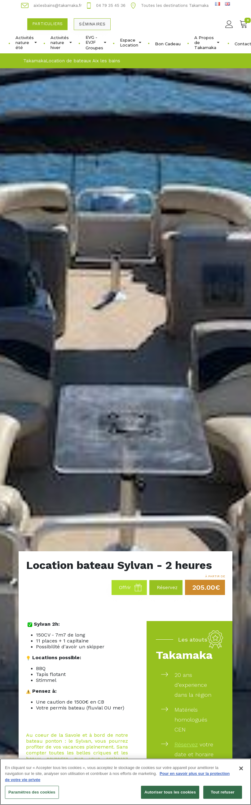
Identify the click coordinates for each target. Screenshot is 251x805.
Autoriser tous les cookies (170, 794)
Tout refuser (222, 794)
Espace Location (130, 42)
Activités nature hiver (61, 42)
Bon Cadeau (168, 43)
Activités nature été (26, 42)
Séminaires (92, 24)
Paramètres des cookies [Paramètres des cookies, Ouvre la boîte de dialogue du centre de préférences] (31, 794)
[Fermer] (241, 770)
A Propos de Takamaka (206, 42)
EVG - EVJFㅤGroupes (96, 42)
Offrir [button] (130, 587)
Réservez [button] (167, 587)
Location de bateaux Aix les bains (83, 61)
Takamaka (34, 61)
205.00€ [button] (206, 587)
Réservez (186, 744)
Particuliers (47, 23)
